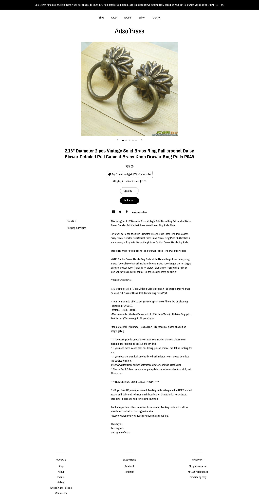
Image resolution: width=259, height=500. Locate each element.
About (114, 17)
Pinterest (129, 472)
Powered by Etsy (198, 477)
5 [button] (136, 140)
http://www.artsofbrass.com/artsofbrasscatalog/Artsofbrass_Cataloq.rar (146, 365)
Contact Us (61, 493)
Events (127, 17)
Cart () (156, 17)
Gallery (142, 17)
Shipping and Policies (61, 488)
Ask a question (139, 212)
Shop (101, 17)
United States (132, 181)
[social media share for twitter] (120, 212)
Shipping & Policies (76, 228)
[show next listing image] (142, 140)
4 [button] (133, 140)
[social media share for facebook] (113, 212)
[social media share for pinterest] (127, 212)
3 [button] (129, 140)
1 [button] (123, 140)
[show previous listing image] (117, 140)
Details (72, 221)
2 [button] (126, 140)
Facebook (129, 466)
